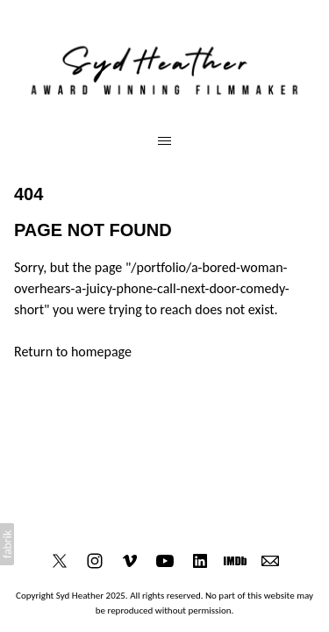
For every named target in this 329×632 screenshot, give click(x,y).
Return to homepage (73, 351)
